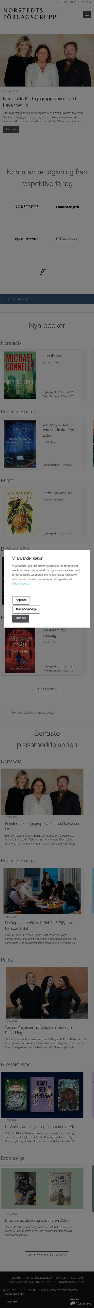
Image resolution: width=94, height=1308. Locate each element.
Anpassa (21, 600)
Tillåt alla (20, 618)
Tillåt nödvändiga (26, 609)
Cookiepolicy (20, 583)
